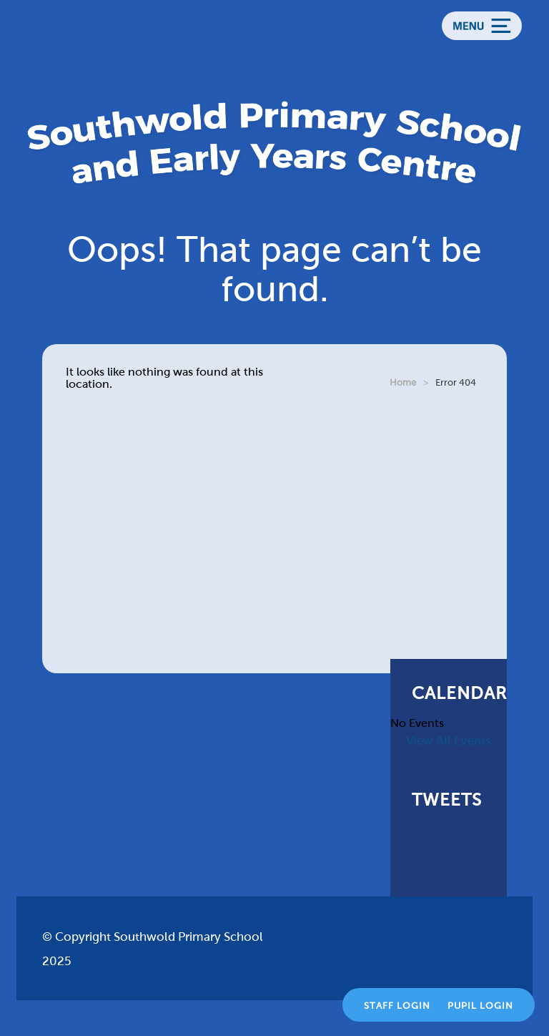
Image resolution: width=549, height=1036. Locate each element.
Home (403, 382)
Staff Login (397, 1006)
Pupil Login (480, 1006)
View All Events (448, 741)
